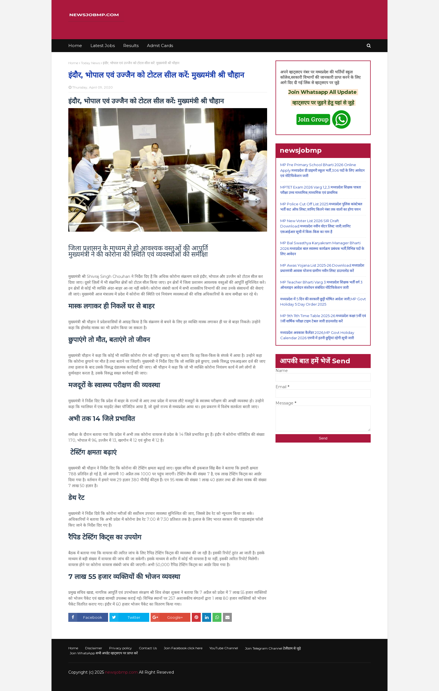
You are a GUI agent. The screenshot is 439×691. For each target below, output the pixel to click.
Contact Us (148, 648)
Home (73, 63)
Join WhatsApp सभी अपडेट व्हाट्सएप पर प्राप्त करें (104, 653)
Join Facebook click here (183, 648)
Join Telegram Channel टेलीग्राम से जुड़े (273, 648)
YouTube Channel (223, 648)
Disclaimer (93, 648)
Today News (90, 63)
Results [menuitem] (131, 45)
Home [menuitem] (75, 45)
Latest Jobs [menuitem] (102, 45)
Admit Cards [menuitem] (160, 45)
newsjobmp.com (121, 672)
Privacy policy (120, 648)
